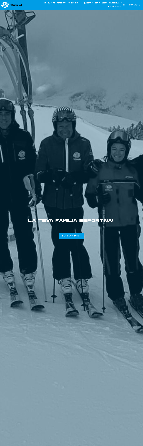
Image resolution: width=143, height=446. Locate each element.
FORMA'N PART (71, 235)
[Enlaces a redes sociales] (124, 5)
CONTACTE (134, 5)
